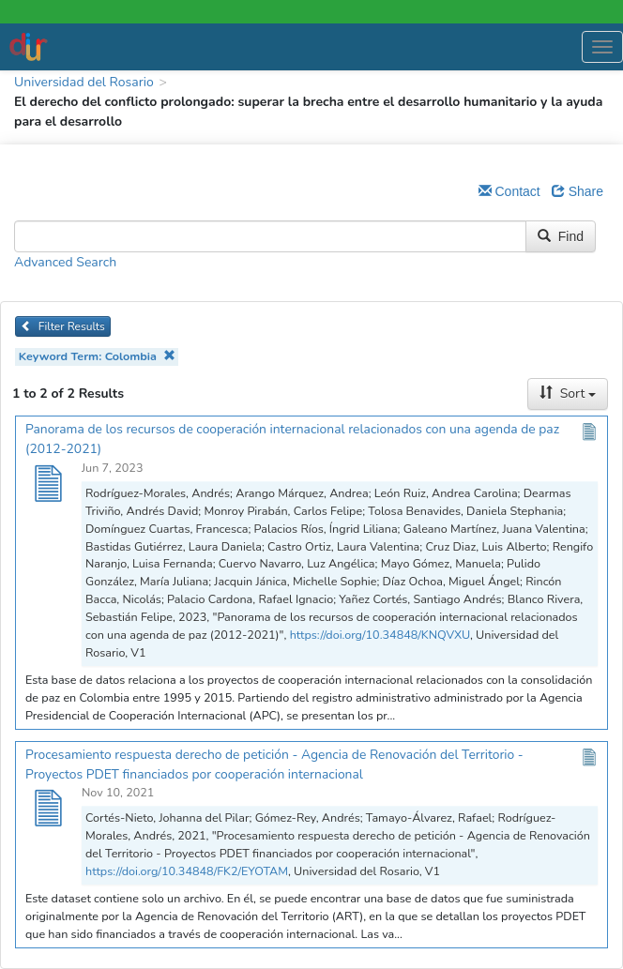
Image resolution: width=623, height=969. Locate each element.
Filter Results (63, 326)
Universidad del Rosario (84, 82)
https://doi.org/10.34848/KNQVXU (380, 635)
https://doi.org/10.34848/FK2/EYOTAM (186, 871)
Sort (567, 393)
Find (561, 236)
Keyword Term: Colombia (97, 356)
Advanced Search (65, 262)
